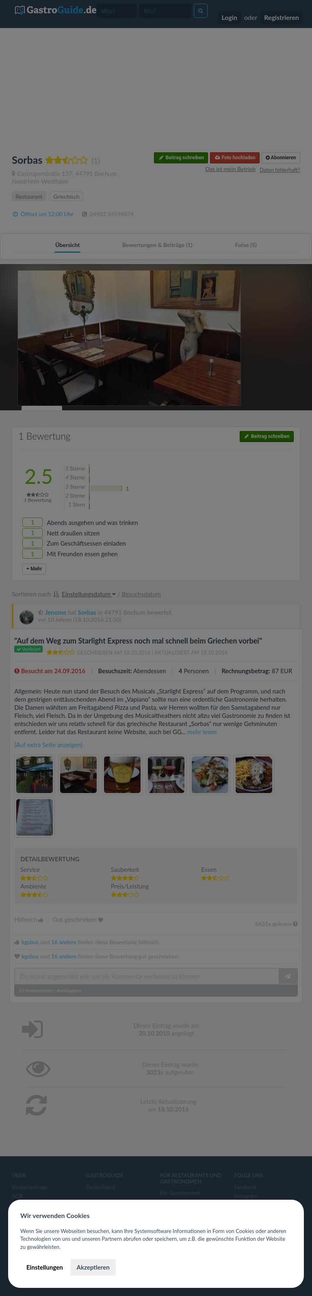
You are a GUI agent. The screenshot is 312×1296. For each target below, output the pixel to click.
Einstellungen (44, 1267)
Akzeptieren (92, 1267)
